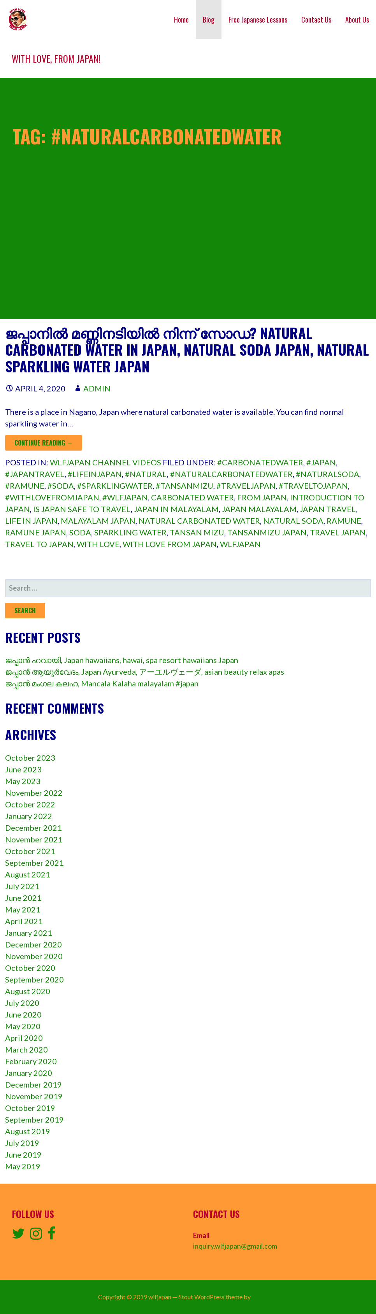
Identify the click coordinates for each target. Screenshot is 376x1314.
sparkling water (130, 532)
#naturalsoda (327, 474)
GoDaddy (265, 1296)
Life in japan (31, 520)
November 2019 (34, 1096)
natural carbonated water (199, 520)
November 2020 (34, 956)
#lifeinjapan (95, 474)
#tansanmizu (184, 485)
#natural (146, 474)
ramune (344, 520)
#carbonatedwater (260, 462)
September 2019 (34, 1119)
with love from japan (170, 544)
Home (181, 19)
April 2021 (24, 921)
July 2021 (22, 886)
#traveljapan (246, 485)
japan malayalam (259, 509)
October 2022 (30, 804)
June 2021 (23, 897)
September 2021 (34, 862)
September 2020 (34, 979)
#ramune (24, 485)
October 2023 (30, 757)
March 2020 (26, 1049)
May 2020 (22, 1026)
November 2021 (34, 839)
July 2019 (22, 1142)
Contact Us (316, 19)
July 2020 (22, 1002)
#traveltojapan (313, 485)
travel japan (338, 532)
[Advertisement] (188, 264)
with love (98, 544)
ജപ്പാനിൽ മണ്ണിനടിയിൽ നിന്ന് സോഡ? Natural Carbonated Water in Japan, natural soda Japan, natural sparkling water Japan (187, 349)
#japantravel (35, 474)
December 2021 (33, 827)
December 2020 (33, 944)
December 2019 (33, 1084)
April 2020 (24, 1037)
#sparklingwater (115, 485)
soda (80, 532)
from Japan (262, 497)
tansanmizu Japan (267, 532)
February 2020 (31, 1061)
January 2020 (28, 1072)
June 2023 (23, 769)
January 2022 (28, 816)
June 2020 (23, 1014)
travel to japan (39, 544)
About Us (357, 19)
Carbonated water (192, 497)
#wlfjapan (125, 497)
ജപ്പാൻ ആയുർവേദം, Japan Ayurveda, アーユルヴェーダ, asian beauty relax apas (144, 671)
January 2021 (28, 932)
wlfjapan (240, 544)
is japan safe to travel (82, 509)
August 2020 (27, 991)
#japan (321, 462)
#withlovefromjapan (52, 497)
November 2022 (34, 792)
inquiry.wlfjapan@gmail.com (235, 1246)
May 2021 (22, 909)
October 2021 (30, 851)
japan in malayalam (176, 509)
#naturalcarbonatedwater (231, 474)
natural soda (293, 520)
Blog (208, 19)
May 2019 (22, 1166)
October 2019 (30, 1107)
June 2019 (23, 1154)
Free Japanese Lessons (257, 19)
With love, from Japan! (56, 58)
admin (97, 388)
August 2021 (27, 874)
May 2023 (22, 781)
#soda (60, 485)
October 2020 (30, 967)
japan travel (328, 509)
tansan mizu (197, 532)
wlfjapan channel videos (105, 462)
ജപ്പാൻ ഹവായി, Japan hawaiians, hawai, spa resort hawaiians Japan (121, 660)
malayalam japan (98, 520)
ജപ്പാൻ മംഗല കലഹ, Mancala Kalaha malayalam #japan (102, 683)
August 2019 (27, 1131)
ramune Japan (35, 532)
